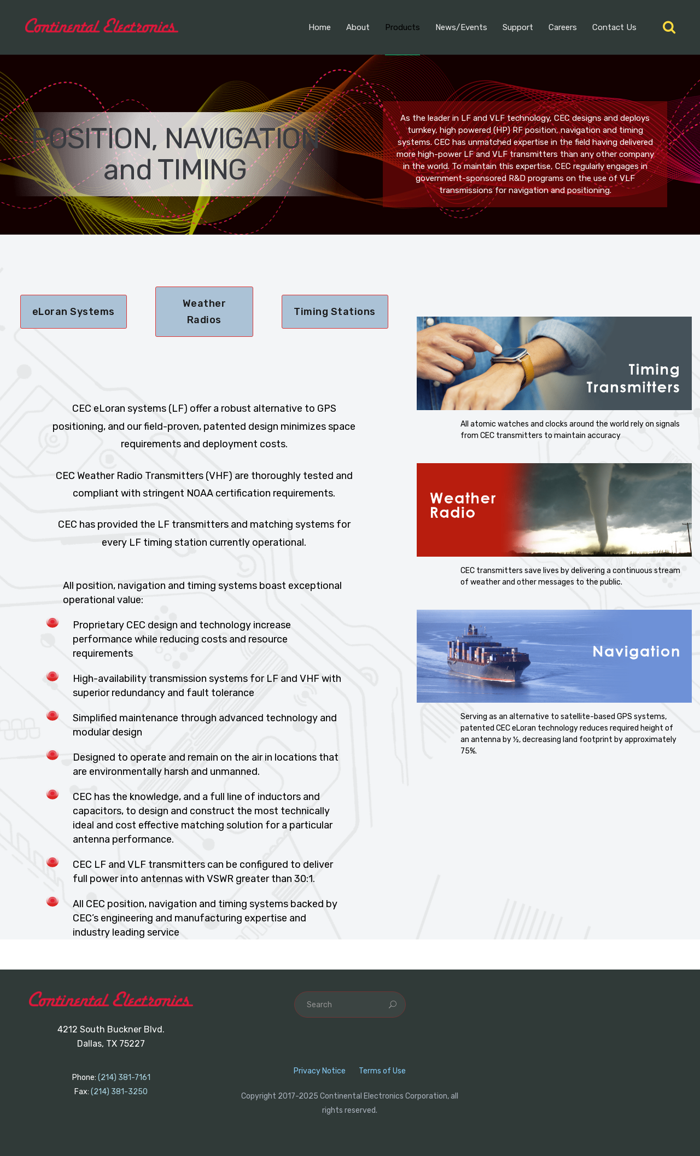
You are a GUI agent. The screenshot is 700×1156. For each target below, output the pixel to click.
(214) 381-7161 (124, 1077)
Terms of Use (382, 1071)
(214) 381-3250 (119, 1091)
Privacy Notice (320, 1071)
